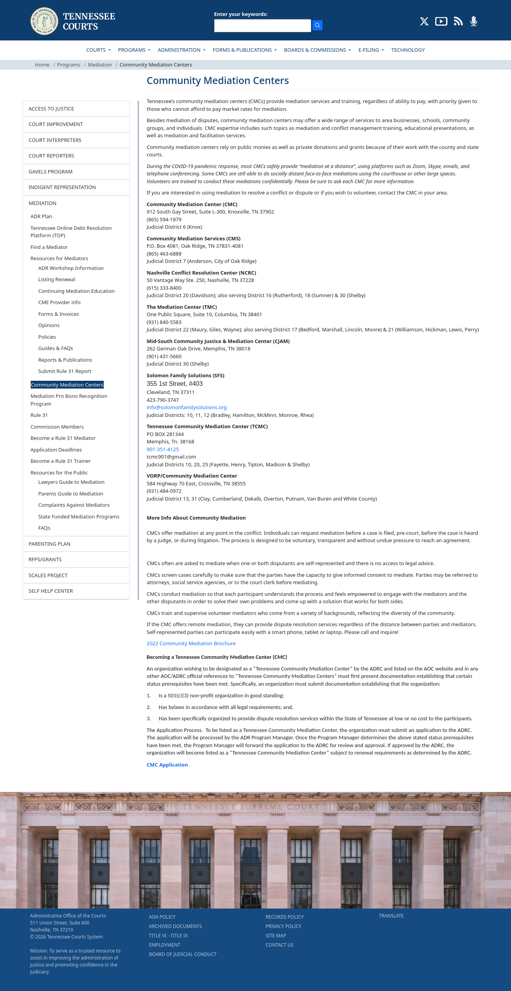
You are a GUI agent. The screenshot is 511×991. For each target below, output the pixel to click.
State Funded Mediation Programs (79, 516)
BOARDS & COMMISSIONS (315, 49)
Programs (68, 64)
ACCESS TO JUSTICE (51, 108)
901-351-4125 (163, 449)
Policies (47, 336)
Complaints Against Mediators (74, 504)
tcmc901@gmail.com (171, 456)
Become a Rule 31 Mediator (63, 437)
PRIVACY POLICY (284, 926)
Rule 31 (39, 414)
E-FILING (369, 49)
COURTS (96, 49)
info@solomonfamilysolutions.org (187, 407)
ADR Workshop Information (71, 267)
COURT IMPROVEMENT (56, 124)
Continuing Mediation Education (76, 290)
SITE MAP (276, 935)
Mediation (100, 64)
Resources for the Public (59, 472)
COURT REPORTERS (51, 155)
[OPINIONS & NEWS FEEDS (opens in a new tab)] (458, 20)
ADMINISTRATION (180, 49)
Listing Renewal (56, 279)
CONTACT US (280, 945)
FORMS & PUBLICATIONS (243, 49)
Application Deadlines (56, 449)
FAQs (44, 527)
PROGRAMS (132, 49)
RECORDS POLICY (285, 917)
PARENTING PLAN (50, 543)
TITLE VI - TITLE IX (168, 935)
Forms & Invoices (58, 313)
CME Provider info (59, 302)
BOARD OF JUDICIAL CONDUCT (183, 954)
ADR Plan (41, 216)
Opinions (49, 325)
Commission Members (57, 426)
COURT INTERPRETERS (55, 140)
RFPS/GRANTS (45, 559)
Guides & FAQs (55, 348)
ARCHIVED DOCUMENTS (175, 926)
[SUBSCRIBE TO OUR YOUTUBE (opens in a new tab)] (441, 20)
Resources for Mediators (60, 258)
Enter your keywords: (241, 14)
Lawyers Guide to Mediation (71, 481)
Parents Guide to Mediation (70, 493)
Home (42, 64)
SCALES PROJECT (48, 575)
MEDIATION (43, 203)
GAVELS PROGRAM (51, 171)
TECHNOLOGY (408, 49)
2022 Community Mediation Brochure (191, 643)
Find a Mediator (49, 246)
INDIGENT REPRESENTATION (62, 187)
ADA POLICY (162, 917)
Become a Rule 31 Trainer (61, 460)
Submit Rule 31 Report (65, 371)
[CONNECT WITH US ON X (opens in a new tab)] (424, 20)
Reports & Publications (65, 359)
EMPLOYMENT (164, 945)
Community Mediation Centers (67, 384)
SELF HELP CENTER (51, 590)
